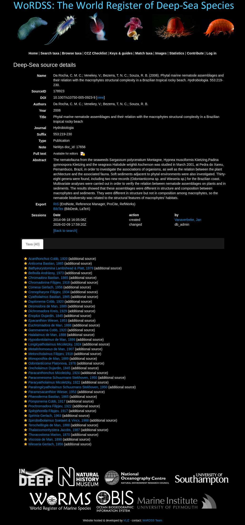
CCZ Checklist (95, 53)
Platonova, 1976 (49, 363)
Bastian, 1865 (43, 263)
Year (42, 110)
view (100, 97)
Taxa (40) (32, 244)
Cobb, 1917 (44, 401)
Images (161, 53)
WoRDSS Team (152, 520)
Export (41, 204)
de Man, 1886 (47, 325)
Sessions (39, 215)
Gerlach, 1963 (42, 416)
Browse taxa (71, 53)
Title (42, 117)
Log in (211, 53)
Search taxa (49, 53)
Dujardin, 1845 (43, 316)
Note (42, 147)
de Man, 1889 (45, 306)
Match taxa (143, 53)
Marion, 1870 (46, 435)
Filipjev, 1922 (47, 406)
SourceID (39, 91)
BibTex (58, 209)
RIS (56, 204)
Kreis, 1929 (45, 311)
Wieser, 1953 (45, 320)
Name (41, 76)
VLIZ (126, 520)
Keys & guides (121, 53)
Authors (39, 104)
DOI (43, 98)
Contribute (195, 53)
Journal (40, 128)
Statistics (176, 53)
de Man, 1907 (48, 349)
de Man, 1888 (44, 335)
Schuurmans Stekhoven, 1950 (60, 377)
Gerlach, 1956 (43, 287)
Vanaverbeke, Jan (188, 220)
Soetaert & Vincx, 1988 (56, 420)
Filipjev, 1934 (46, 292)
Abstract (39, 160)
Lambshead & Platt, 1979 (58, 268)
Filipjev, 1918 (46, 282)
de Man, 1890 (42, 439)
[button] (25, 258)
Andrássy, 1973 (43, 273)
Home (33, 53)
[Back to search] (65, 231)
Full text (39, 154)
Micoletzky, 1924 (52, 344)
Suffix (41, 134)
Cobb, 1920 (45, 259)
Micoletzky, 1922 (51, 382)
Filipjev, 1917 (45, 411)
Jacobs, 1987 (51, 430)
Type (42, 141)
